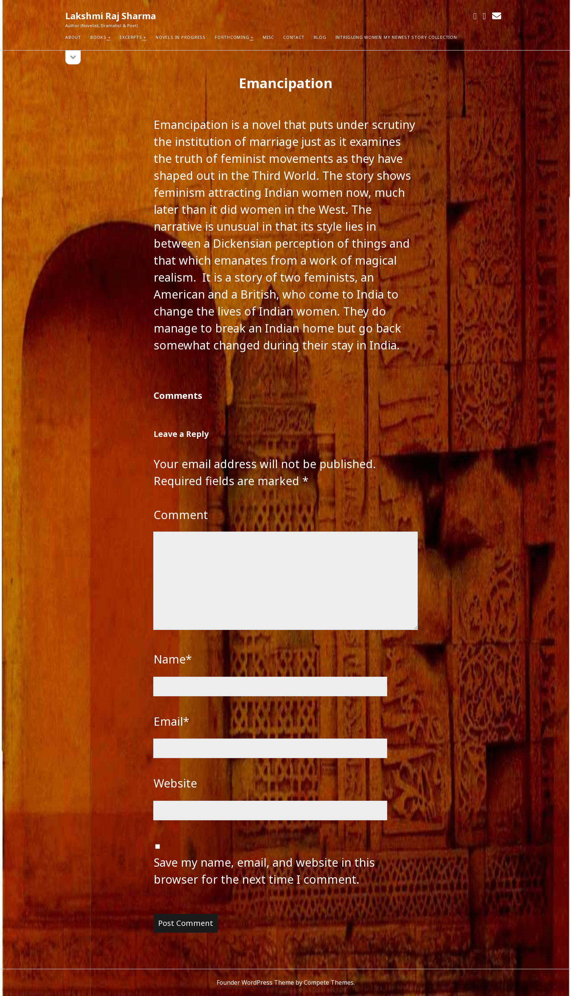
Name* (173, 659)
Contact (293, 37)
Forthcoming (232, 37)
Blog (320, 37)
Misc (268, 37)
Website (175, 783)
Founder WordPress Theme (255, 982)
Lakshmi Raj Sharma (110, 15)
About (73, 37)
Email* (171, 721)
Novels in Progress (180, 37)
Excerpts (131, 37)
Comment (181, 515)
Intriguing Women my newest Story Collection (396, 37)
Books (98, 37)
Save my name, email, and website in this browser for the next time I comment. (264, 871)
